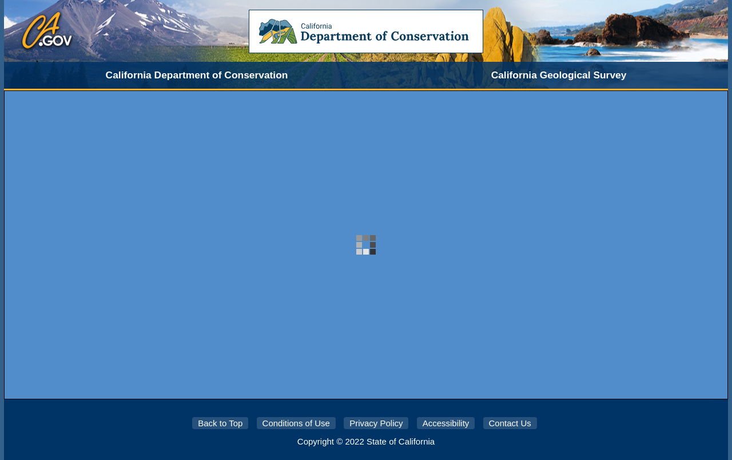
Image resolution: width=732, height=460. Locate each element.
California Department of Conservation (197, 75)
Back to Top (220, 423)
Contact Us (510, 423)
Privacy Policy (376, 423)
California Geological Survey (559, 75)
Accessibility (446, 423)
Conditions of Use (296, 423)
